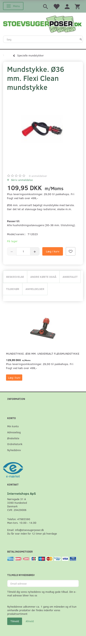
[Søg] (81, 39)
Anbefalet (70, 277)
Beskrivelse (15, 277)
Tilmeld (14, 621)
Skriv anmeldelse (21, 180)
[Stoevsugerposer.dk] (42, 23)
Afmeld (30, 621)
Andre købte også (43, 277)
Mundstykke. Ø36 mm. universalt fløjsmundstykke (42, 353)
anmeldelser (38, 176)
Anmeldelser (34, 289)
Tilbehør (12, 289)
